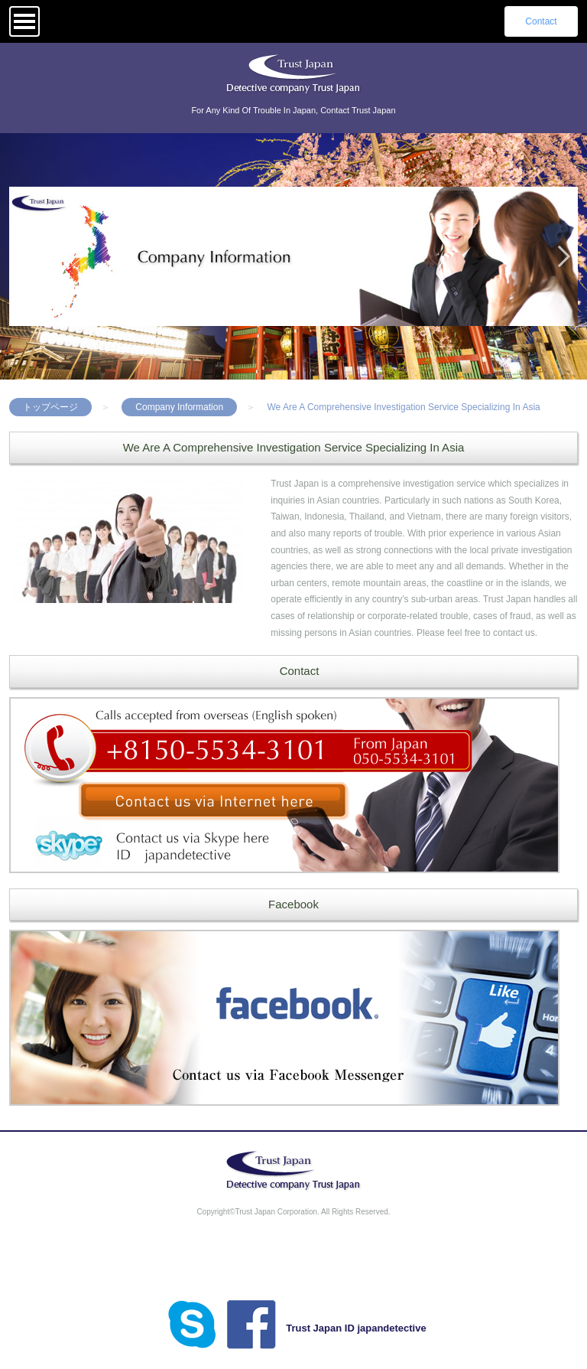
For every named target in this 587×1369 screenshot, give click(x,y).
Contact (540, 21)
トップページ (50, 407)
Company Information (179, 407)
